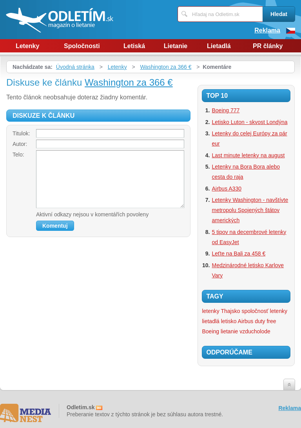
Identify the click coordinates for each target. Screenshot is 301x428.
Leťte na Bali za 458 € (238, 253)
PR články (268, 46)
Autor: (20, 144)
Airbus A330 (226, 188)
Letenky (27, 46)
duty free (265, 321)
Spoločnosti (82, 46)
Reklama (267, 30)
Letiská (134, 46)
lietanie (229, 331)
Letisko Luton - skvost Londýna (249, 122)
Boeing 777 (225, 110)
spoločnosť (254, 311)
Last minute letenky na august (248, 155)
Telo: (18, 154)
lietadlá (210, 321)
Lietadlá (218, 46)
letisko (229, 321)
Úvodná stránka (75, 67)
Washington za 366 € (165, 67)
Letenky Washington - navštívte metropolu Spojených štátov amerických (250, 210)
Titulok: (21, 133)
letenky (278, 311)
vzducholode (254, 331)
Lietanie (175, 46)
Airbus (246, 321)
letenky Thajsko (221, 311)
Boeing (210, 331)
